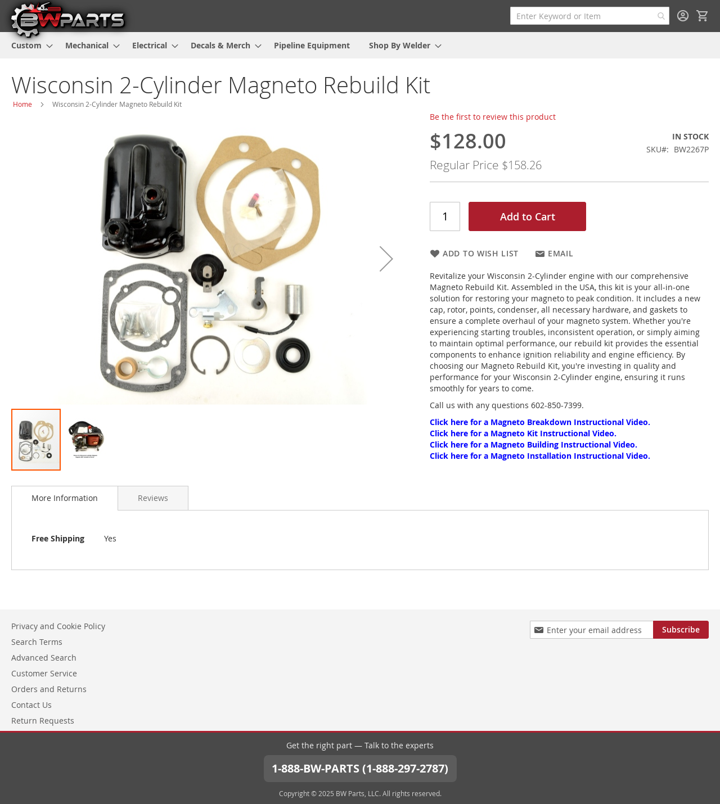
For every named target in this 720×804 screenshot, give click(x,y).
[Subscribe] (681, 630)
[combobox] (589, 16)
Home (22, 104)
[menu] (360, 45)
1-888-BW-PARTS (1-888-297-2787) (360, 768)
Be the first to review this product (493, 116)
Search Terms (36, 641)
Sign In (683, 16)
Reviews (153, 498)
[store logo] (67, 19)
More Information (65, 498)
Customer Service (44, 673)
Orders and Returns (49, 689)
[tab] (64, 498)
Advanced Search (43, 657)
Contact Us (31, 704)
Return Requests (42, 720)
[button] (386, 259)
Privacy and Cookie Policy (58, 626)
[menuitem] (28, 45)
